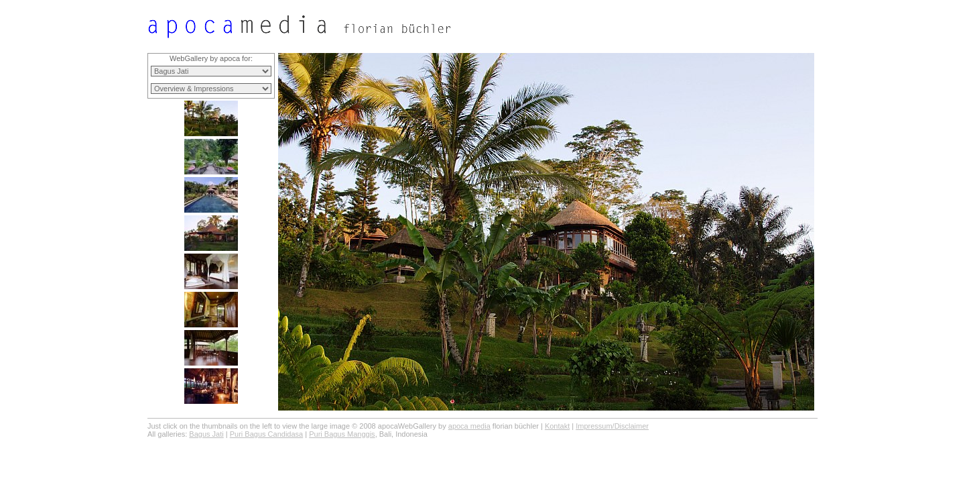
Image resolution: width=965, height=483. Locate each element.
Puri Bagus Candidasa (266, 434)
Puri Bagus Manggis (342, 434)
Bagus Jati (206, 434)
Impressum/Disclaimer (612, 426)
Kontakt (557, 426)
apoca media (469, 426)
